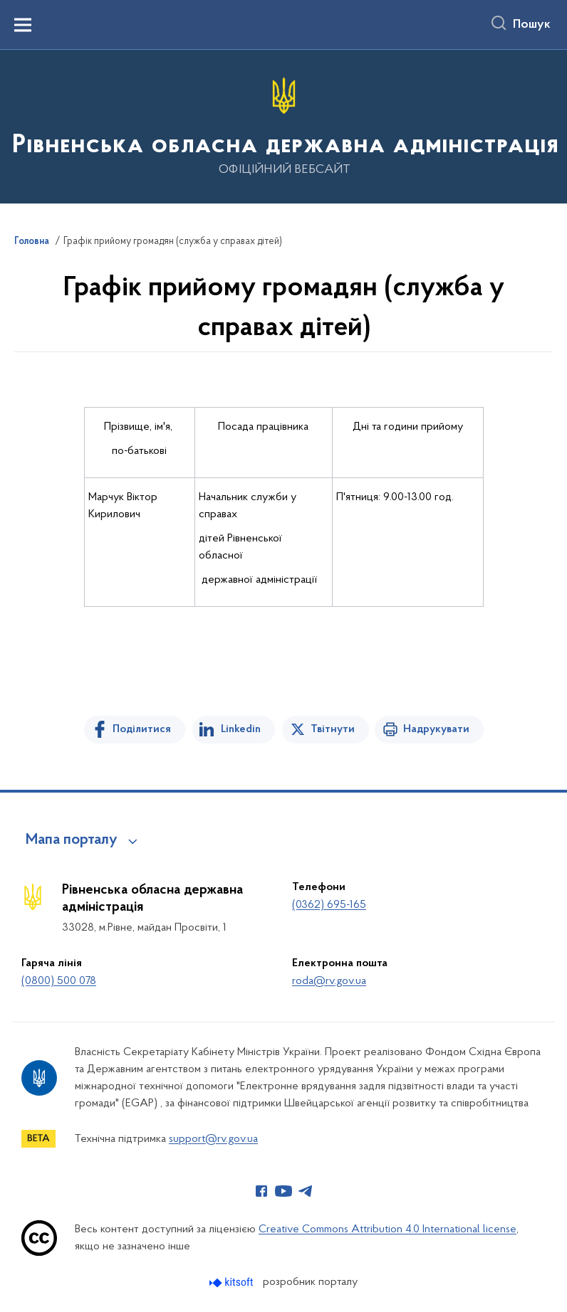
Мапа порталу (72, 840)
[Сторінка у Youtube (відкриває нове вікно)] (283, 1191)
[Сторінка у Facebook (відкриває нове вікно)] (261, 1191)
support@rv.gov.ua (213, 1139)
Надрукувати (436, 729)
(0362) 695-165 (329, 905)
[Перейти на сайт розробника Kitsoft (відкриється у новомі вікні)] (232, 1282)
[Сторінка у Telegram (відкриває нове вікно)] (305, 1191)
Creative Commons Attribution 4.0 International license (387, 1229)
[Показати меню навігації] (23, 25)
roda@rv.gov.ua (329, 981)
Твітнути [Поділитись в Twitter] (333, 729)
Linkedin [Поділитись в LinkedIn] (241, 729)
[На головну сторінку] (284, 125)
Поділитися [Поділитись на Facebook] (142, 729)
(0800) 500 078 (58, 981)
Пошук (532, 24)
